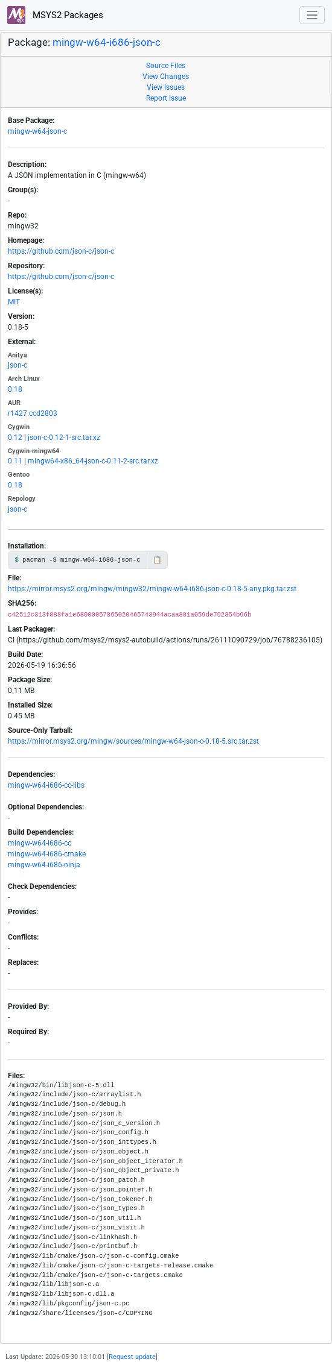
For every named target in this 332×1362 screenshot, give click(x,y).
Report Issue (166, 98)
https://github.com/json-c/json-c (61, 251)
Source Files (165, 65)
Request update (132, 1357)
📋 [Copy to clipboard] (157, 560)
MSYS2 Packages (55, 15)
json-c (17, 365)
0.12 (15, 437)
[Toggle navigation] (312, 15)
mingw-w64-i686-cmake (47, 854)
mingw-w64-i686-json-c (107, 42)
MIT (14, 302)
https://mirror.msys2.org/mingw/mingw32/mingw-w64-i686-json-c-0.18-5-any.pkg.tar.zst (152, 589)
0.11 (15, 461)
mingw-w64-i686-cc (39, 843)
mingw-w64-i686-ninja (44, 865)
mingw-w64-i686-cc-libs (46, 785)
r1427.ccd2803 (32, 413)
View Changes (165, 76)
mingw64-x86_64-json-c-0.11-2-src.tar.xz (93, 461)
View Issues (166, 87)
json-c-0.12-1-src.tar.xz (64, 437)
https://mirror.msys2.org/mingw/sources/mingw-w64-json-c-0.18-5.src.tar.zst (133, 741)
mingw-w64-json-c (37, 131)
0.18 (15, 389)
